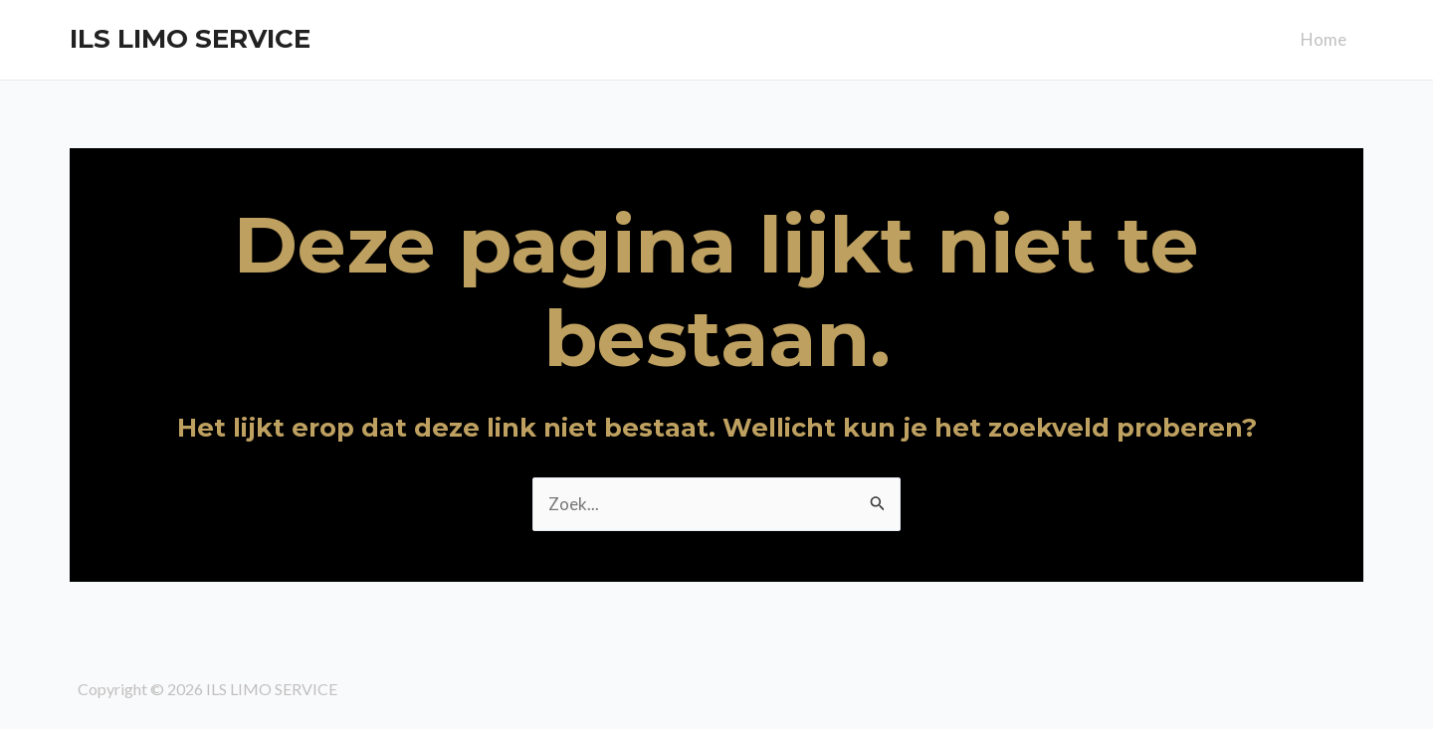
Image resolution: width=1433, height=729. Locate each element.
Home (1323, 39)
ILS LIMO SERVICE (190, 39)
